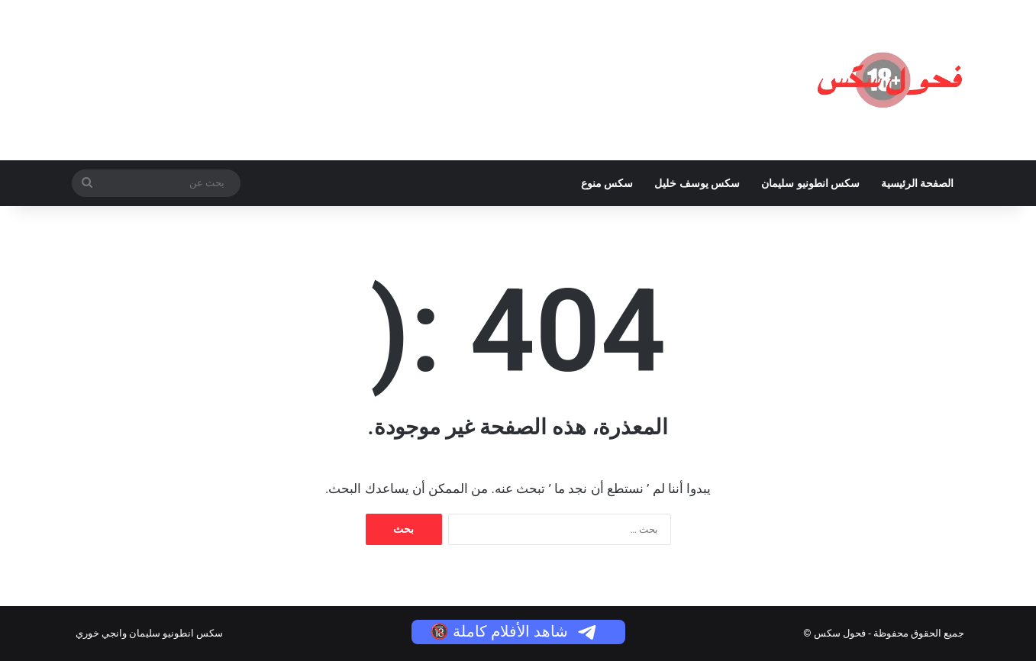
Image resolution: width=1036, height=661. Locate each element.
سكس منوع (607, 183)
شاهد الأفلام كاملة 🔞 (514, 631)
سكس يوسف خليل (697, 183)
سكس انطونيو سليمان (810, 183)
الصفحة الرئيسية (917, 183)
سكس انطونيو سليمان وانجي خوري (150, 633)
